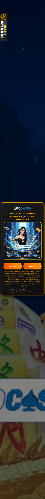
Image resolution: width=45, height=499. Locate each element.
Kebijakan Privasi (15, 292)
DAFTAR (13, 266)
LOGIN (32, 266)
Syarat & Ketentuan (29, 292)
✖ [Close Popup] (42, 206)
